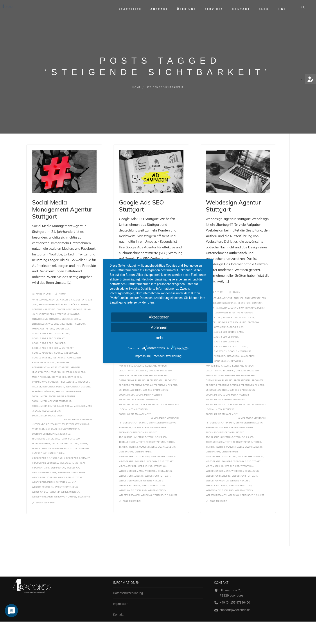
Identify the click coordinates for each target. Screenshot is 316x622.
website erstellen (42, 476)
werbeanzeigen (70, 481)
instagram (59, 347)
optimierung (39, 371)
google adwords (42, 342)
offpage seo (59, 366)
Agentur (53, 289)
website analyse (66, 472)
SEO (58, 381)
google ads (63, 318)
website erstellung (66, 476)
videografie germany (77, 447)
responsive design (53, 376)
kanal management (44, 352)
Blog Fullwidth (45, 492)
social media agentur (62, 386)
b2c (35, 294)
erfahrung (65, 313)
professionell (68, 371)
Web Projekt (58, 457)
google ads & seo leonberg (48, 333)
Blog (268, 9)
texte (55, 433)
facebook (80, 313)
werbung (59, 486)
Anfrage (163, 9)
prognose (84, 371)
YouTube (71, 486)
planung (53, 371)
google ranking (42, 347)
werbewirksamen (42, 486)
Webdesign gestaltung (71, 462)
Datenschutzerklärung (128, 593)
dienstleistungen (43, 304)
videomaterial (41, 457)
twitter (46, 438)
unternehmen (56, 443)
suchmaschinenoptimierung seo (51, 423)
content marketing (43, 299)
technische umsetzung (45, 428)
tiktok (83, 433)
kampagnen (74, 347)
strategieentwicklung (75, 414)
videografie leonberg (45, 452)
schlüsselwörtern (43, 381)
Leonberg (55, 361)
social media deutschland (48, 395)
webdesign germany (44, 462)
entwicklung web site (45, 313)
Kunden (75, 357)
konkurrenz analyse (44, 357)
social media (40, 386)
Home (136, 87)
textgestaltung (68, 433)
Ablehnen (159, 327)
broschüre (70, 294)
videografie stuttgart (73, 452)
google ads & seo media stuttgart (53, 337)
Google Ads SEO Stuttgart (145, 201)
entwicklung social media (65, 308)
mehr (158, 337)
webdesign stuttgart (70, 467)
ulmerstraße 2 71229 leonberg (70, 438)
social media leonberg (47, 400)
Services (218, 9)
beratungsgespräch (51, 294)
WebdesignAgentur (43, 472)
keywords (63, 352)
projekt (36, 376)
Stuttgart (38, 418)
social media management (48, 405)
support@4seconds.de (235, 610)
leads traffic (40, 361)
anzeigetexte (79, 289)
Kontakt (245, 9)
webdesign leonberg (44, 467)
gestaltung (47, 318)
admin (60, 283)
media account (41, 366)
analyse (65, 289)
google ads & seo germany (48, 328)
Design (88, 299)
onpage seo (74, 366)
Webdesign (73, 457)
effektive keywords (67, 304)
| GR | (287, 9)
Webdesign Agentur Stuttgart (236, 201)
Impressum (120, 604)
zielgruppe (84, 486)
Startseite (134, 9)
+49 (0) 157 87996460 (235, 602)
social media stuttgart (78, 409)
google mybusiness (65, 342)
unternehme (39, 443)
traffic (36, 438)
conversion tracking (69, 299)
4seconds (41, 289)
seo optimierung (71, 381)
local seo (79, 361)
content (83, 294)
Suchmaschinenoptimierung (62, 418)
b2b (90, 289)
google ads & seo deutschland (51, 323)
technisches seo (70, 428)
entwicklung (40, 308)
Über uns (190, 9)
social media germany (78, 395)
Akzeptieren (159, 317)
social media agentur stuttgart (51, 390)
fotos (35, 318)
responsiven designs (78, 376)
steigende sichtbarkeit (47, 414)
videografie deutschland (47, 447)
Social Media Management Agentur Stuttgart (59, 204)
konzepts (64, 357)
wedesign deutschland (46, 481)
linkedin (67, 361)
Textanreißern (41, 433)
